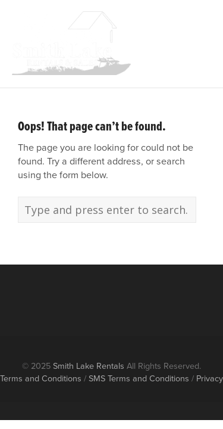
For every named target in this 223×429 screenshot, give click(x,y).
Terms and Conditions (40, 378)
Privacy (209, 378)
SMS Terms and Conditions (139, 378)
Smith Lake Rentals (88, 365)
